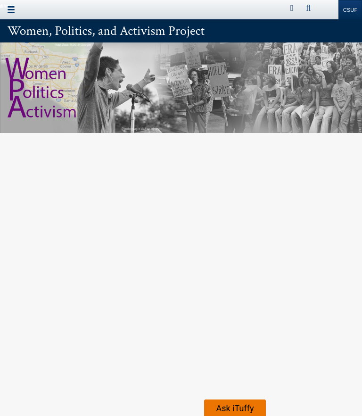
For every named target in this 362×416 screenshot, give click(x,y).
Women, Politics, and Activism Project (106, 31)
